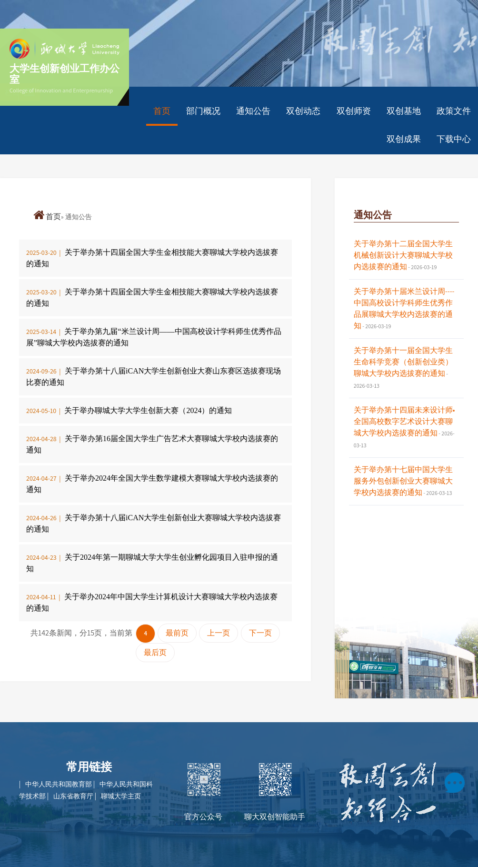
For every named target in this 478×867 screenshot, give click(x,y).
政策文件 (454, 110)
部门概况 (203, 110)
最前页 (177, 633)
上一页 (218, 633)
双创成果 (404, 138)
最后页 (155, 652)
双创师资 (354, 110)
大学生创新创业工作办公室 (65, 74)
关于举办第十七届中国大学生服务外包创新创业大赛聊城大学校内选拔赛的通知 (403, 480)
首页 (161, 110)
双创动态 (303, 110)
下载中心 (454, 138)
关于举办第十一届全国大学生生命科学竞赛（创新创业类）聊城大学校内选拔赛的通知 (403, 361)
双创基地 (404, 110)
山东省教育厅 (74, 796)
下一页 (260, 633)
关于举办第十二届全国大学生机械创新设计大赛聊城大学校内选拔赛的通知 (403, 255)
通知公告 (253, 110)
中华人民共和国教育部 (59, 784)
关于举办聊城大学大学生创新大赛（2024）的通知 (148, 410)
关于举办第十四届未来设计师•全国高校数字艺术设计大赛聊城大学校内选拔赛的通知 (404, 421)
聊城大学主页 (121, 796)
